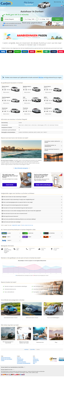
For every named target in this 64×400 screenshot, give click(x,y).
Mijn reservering (57, 1)
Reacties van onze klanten (6, 359)
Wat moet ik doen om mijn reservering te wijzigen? (15, 196)
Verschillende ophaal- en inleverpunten (50, 146)
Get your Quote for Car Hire (6, 369)
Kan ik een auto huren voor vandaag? (11, 222)
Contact (2, 360)
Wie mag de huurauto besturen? (10, 216)
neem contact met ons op (27, 225)
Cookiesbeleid (20, 360)
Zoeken (57, 19)
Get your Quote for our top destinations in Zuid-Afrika (12, 367)
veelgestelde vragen (16, 225)
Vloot (34, 357)
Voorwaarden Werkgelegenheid (23, 363)
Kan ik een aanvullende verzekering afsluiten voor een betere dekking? (19, 219)
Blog (34, 363)
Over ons (19, 357)
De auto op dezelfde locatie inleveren (13, 23)
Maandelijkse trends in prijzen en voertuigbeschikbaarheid (32, 260)
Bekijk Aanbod (6, 92)
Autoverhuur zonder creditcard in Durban (52, 142)
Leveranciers (35, 359)
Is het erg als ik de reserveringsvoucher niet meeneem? (15, 205)
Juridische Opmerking (21, 361)
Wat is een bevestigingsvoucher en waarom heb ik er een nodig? (18, 202)
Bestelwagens (36, 360)
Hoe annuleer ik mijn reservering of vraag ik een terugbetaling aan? (18, 199)
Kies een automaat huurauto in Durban (52, 150)
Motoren (35, 361)
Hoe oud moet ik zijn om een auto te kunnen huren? (15, 213)
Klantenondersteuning (5, 357)
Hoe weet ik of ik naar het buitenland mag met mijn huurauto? (17, 207)
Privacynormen (20, 359)
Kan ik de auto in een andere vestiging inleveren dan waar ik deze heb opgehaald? (22, 210)
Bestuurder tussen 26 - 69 (10, 25)
